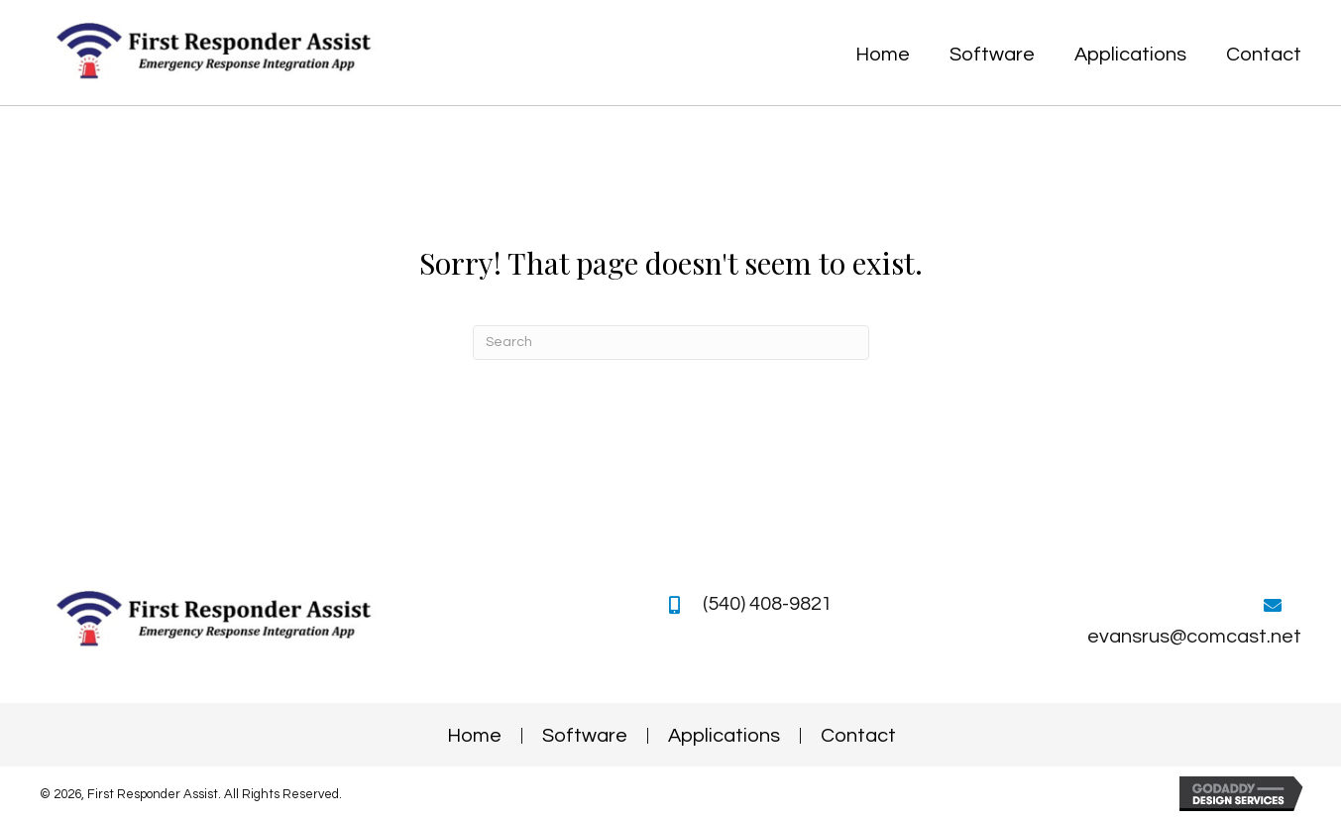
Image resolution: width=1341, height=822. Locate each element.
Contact (858, 736)
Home (474, 736)
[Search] (671, 342)
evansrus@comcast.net (1194, 636)
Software (584, 736)
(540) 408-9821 (768, 604)
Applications (724, 736)
